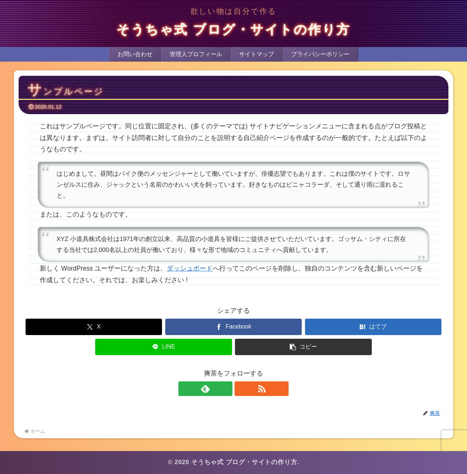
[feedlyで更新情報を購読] (225, 388)
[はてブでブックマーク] (373, 327)
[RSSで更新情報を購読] (242, 388)
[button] (303, 347)
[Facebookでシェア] (233, 327)
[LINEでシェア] (163, 347)
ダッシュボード (190, 268)
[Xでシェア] (94, 327)
